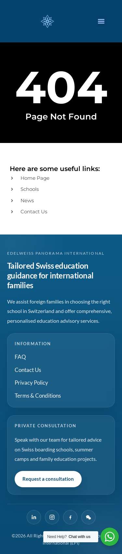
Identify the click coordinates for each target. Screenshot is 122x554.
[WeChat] (88, 517)
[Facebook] (70, 517)
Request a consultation (48, 479)
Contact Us (28, 369)
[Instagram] (52, 517)
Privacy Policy (31, 382)
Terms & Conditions (38, 395)
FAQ (20, 356)
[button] (101, 21)
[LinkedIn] (34, 517)
